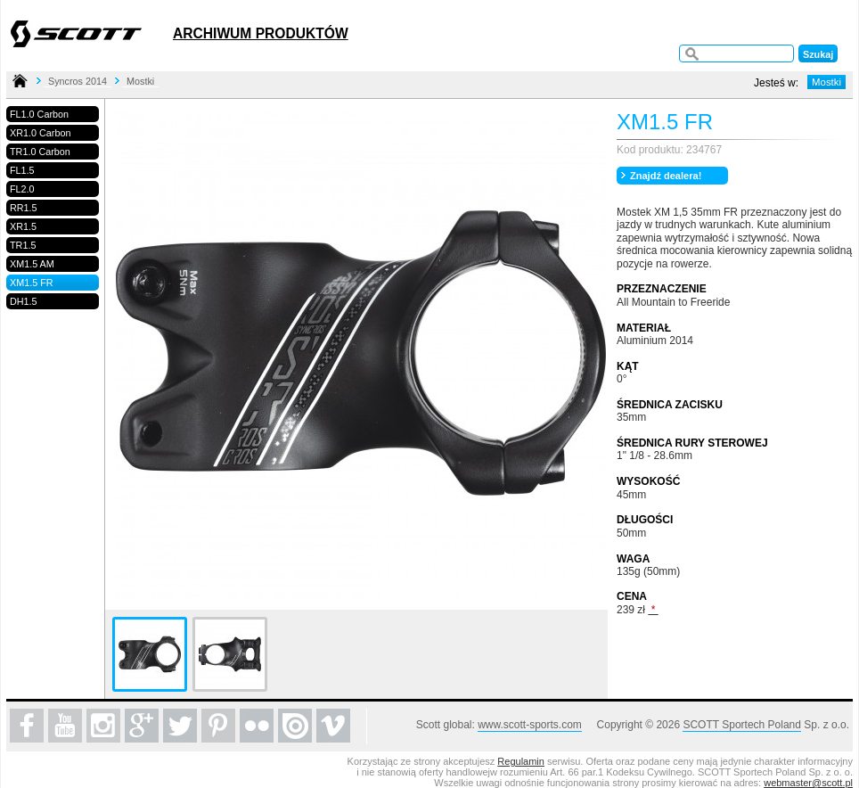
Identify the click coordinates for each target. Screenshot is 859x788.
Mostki (140, 81)
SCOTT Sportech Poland (742, 724)
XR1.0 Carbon (40, 132)
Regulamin (520, 761)
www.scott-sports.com (530, 724)
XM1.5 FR (31, 282)
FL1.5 (22, 170)
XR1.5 (23, 226)
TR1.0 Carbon (40, 151)
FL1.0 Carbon (39, 114)
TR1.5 (23, 245)
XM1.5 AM (32, 264)
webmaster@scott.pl (808, 782)
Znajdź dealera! (665, 175)
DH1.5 (23, 301)
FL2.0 (22, 189)
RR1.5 (23, 207)
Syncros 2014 (77, 81)
